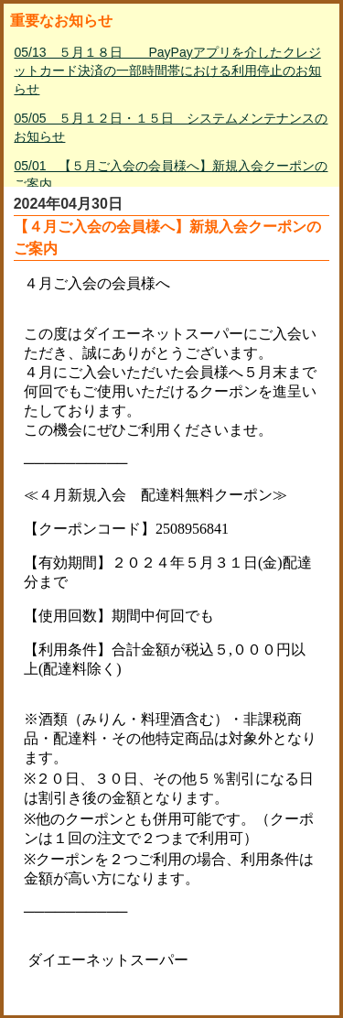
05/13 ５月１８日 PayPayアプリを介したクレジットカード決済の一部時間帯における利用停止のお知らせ (167, 70)
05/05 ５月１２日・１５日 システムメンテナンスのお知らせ (170, 127)
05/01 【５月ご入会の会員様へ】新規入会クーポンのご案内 (170, 174)
